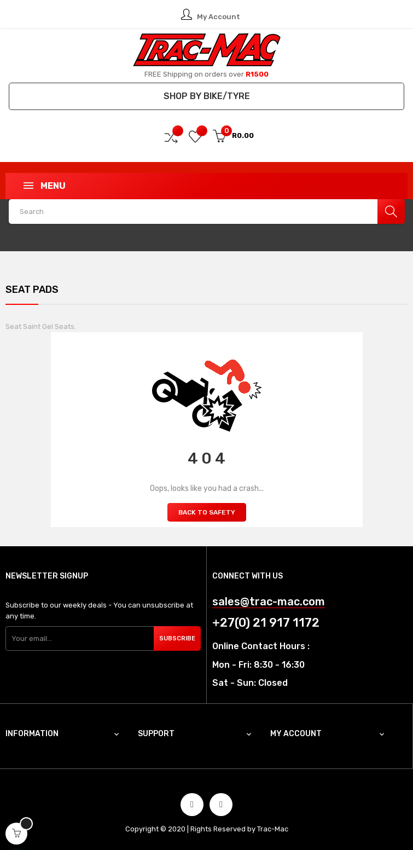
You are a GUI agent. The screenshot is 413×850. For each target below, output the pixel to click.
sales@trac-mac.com (268, 601)
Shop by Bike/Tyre (207, 96)
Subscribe (177, 638)
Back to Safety (206, 512)
